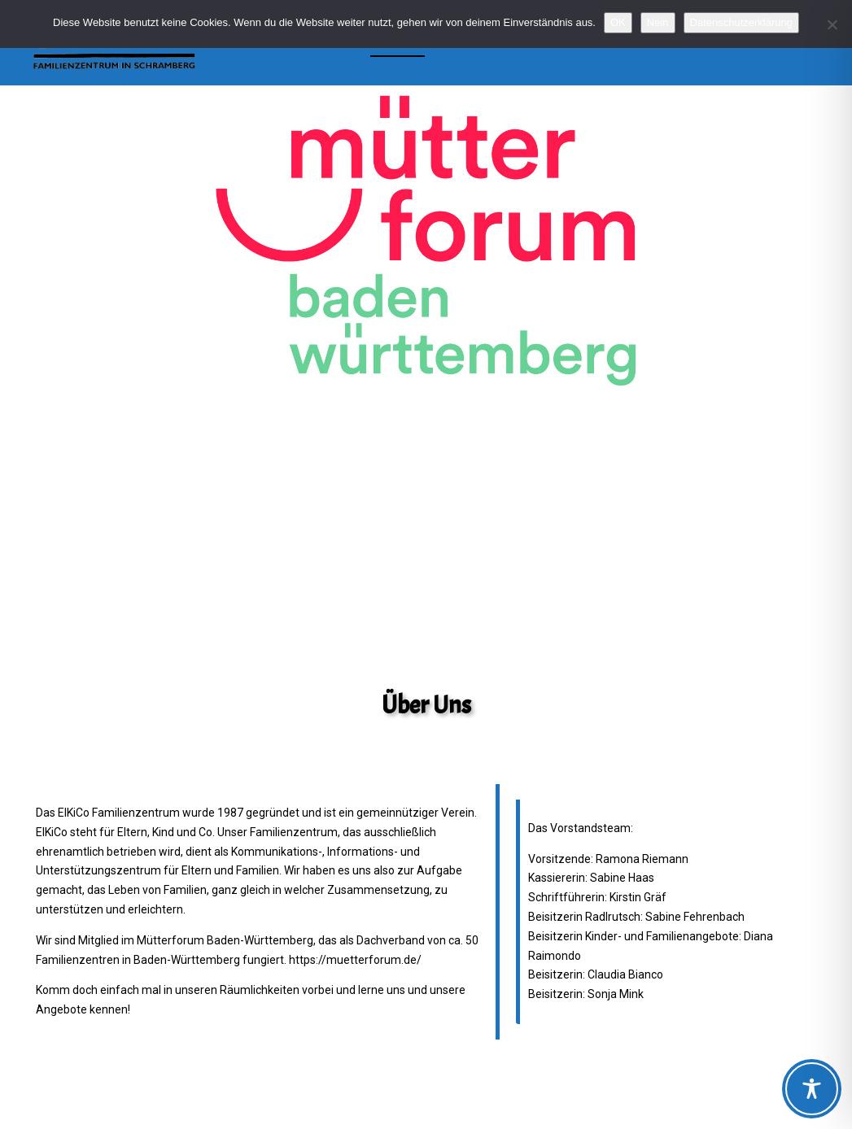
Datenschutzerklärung (741, 22)
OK (618, 22)
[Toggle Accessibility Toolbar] (812, 1089)
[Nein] (832, 24)
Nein (658, 22)
